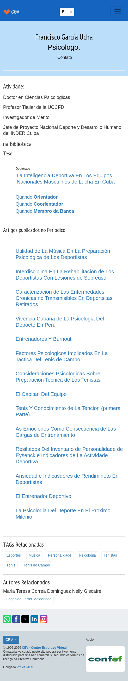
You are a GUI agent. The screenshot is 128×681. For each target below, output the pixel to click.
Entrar (67, 12)
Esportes (14, 555)
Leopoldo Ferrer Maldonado (29, 599)
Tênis (11, 565)
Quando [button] (37, 197)
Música (34, 555)
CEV (9, 640)
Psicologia (87, 555)
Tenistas (110, 555)
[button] (7, 619)
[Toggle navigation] (117, 12)
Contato (64, 57)
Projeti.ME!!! (25, 667)
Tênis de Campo (36, 565)
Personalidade (59, 555)
